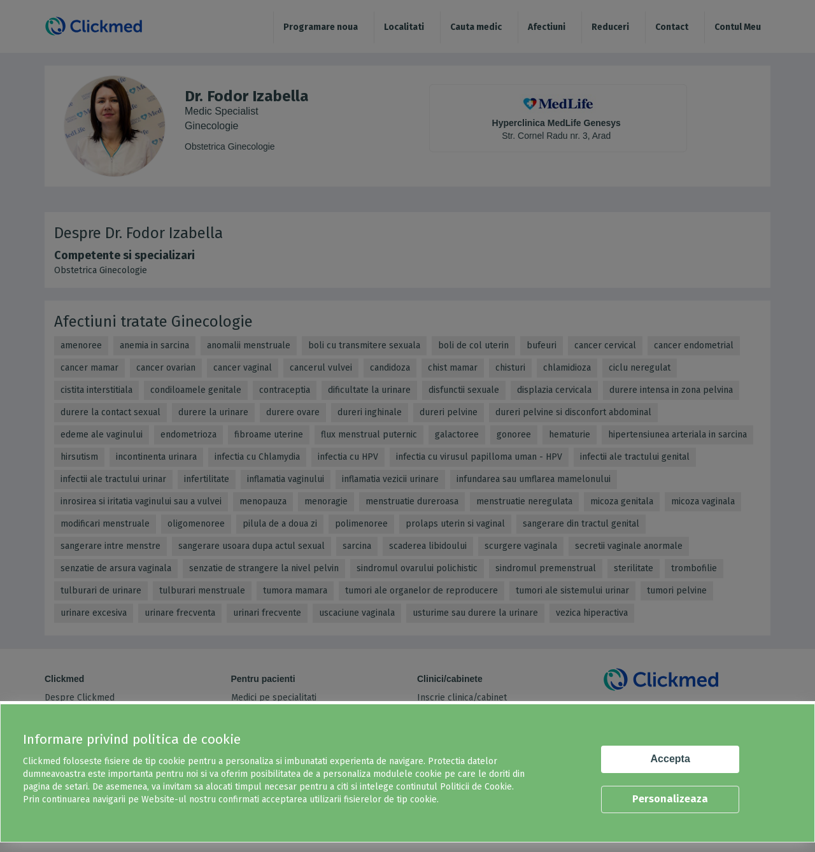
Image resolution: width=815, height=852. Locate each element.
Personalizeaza (670, 799)
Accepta (670, 758)
